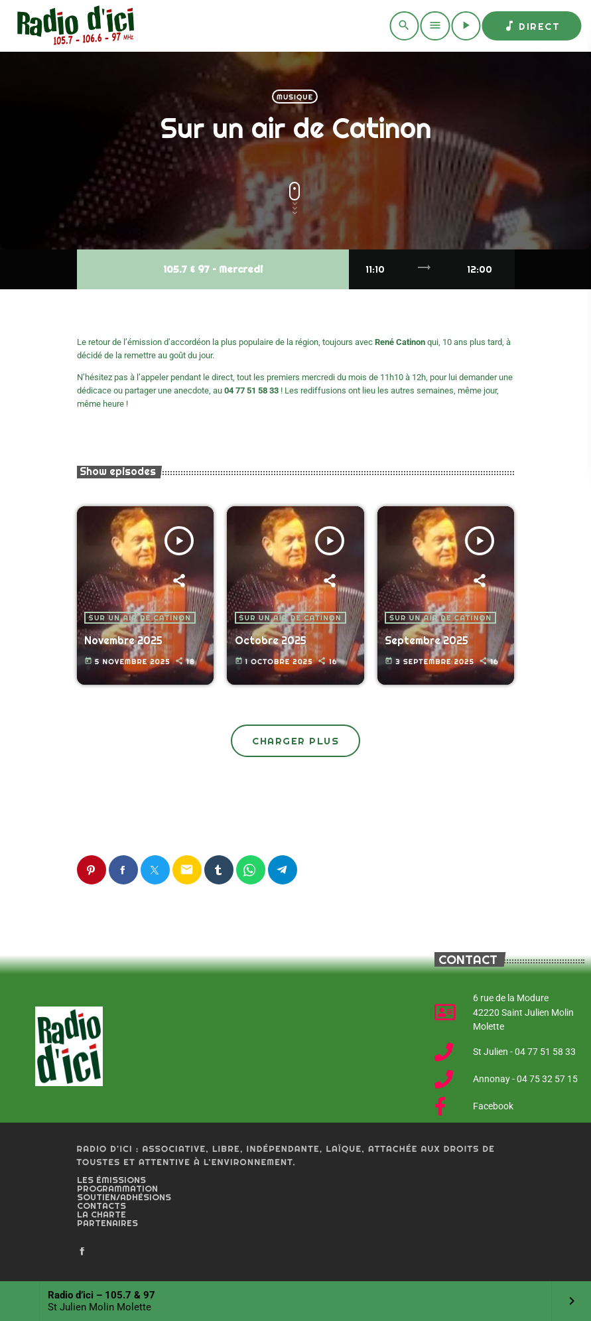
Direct (531, 26)
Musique (295, 97)
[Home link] (73, 26)
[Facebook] (82, 1252)
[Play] (465, 25)
